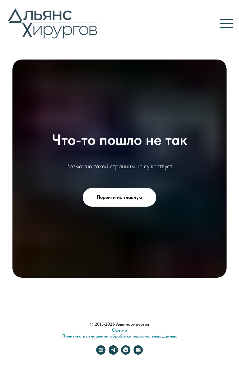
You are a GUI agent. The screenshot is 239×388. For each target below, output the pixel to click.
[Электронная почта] (138, 353)
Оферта (119, 330)
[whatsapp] (125, 353)
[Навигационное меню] (226, 24)
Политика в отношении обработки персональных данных (119, 335)
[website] (100, 353)
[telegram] (113, 353)
